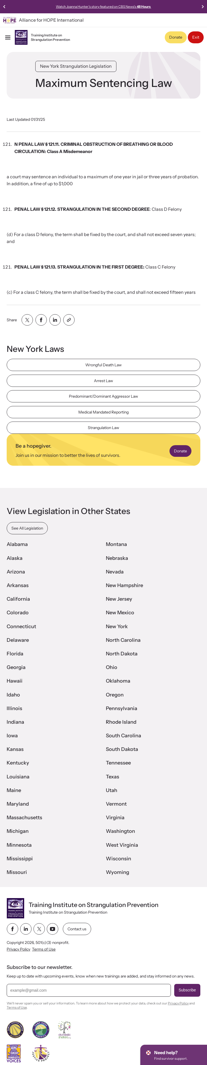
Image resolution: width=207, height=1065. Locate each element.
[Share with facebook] (41, 320)
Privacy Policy (18, 949)
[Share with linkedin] (55, 320)
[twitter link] (39, 929)
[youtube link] (52, 929)
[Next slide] (202, 6)
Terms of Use (44, 949)
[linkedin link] (26, 929)
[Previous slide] (4, 6)
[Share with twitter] (27, 320)
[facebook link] (12, 929)
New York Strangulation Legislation (76, 66)
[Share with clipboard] (69, 320)
